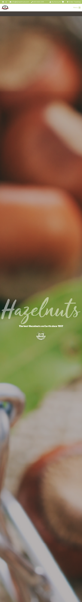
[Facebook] (3, 1)
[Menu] (77, 7)
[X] (6, 1)
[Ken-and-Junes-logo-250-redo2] (5, 7)
